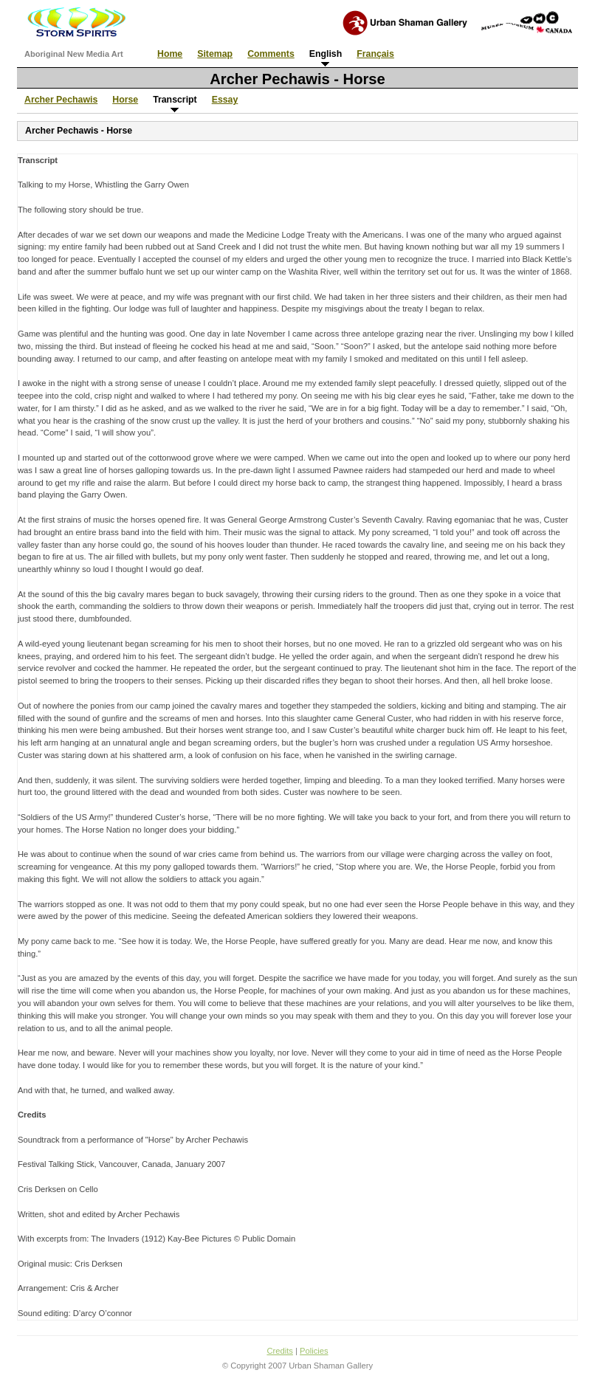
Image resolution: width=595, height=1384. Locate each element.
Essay (225, 99)
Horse (125, 99)
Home (169, 54)
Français (375, 54)
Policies (314, 1350)
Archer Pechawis (60, 99)
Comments (271, 54)
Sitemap (215, 54)
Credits (279, 1350)
